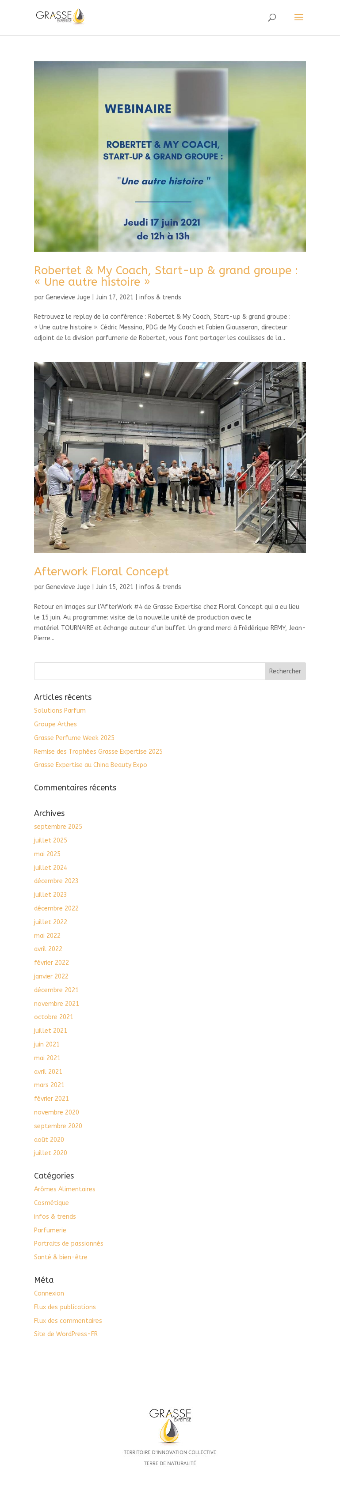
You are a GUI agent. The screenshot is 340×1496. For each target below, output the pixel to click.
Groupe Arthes (55, 724)
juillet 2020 (50, 1153)
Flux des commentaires (68, 1321)
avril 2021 (48, 1072)
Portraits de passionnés (68, 1243)
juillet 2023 (50, 895)
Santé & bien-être (61, 1257)
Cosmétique (51, 1203)
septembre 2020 (58, 1126)
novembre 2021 (56, 1004)
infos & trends (160, 297)
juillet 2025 (50, 840)
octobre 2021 (53, 1017)
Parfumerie (50, 1230)
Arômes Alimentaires (65, 1189)
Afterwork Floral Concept (101, 571)
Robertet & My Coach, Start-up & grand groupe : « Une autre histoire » (166, 276)
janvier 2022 (51, 976)
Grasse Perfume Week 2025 (74, 738)
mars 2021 (49, 1085)
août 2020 (49, 1140)
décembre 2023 (56, 881)
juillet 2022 (50, 922)
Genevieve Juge (68, 297)
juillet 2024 (50, 868)
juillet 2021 (50, 1031)
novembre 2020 (56, 1112)
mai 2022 (47, 936)
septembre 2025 (58, 827)
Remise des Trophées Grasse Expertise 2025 (98, 752)
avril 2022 (48, 949)
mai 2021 (47, 1058)
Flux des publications (65, 1307)
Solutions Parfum (60, 710)
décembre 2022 (56, 908)
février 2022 (51, 963)
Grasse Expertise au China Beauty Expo (90, 765)
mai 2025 (47, 854)
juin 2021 (47, 1044)
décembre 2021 (56, 990)
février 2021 (51, 1099)
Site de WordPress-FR (66, 1334)
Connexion (49, 1293)
